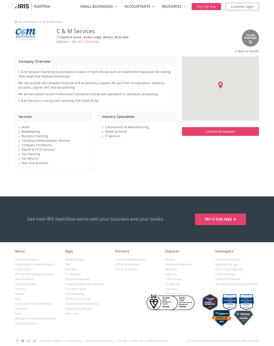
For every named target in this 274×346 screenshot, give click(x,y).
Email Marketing (75, 294)
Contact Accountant (220, 131)
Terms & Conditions (51, 341)
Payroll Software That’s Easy (81, 304)
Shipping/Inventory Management (84, 284)
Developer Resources (228, 259)
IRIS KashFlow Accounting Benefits (35, 318)
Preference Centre (157, 341)
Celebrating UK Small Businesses (34, 264)
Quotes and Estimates (178, 264)
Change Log (172, 284)
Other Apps (72, 313)
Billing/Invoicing (74, 259)
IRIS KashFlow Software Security (34, 274)
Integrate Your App (226, 264)
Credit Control (173, 279)
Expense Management (78, 308)
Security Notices (24, 279)
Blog (17, 299)
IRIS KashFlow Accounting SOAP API (236, 284)
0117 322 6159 (88, 42)
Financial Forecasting (77, 299)
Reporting (171, 274)
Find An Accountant (126, 269)
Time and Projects (75, 289)
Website (62, 42)
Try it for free (219, 219)
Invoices (170, 259)
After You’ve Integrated (229, 269)
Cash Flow (171, 289)
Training (20, 289)
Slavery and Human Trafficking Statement (33, 306)
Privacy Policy (23, 269)
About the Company (27, 259)
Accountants (27, 22)
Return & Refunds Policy (100, 341)
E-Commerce (73, 274)
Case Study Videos (26, 284)
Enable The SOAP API (227, 279)
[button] (220, 85)
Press (18, 313)
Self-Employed (173, 294)
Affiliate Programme (127, 264)
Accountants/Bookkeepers (130, 259)
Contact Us (136, 341)
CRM (68, 264)
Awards (19, 294)
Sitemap (122, 341)
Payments (71, 269)
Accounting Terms (26, 323)
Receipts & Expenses (77, 279)
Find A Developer (225, 274)
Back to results (247, 51)
